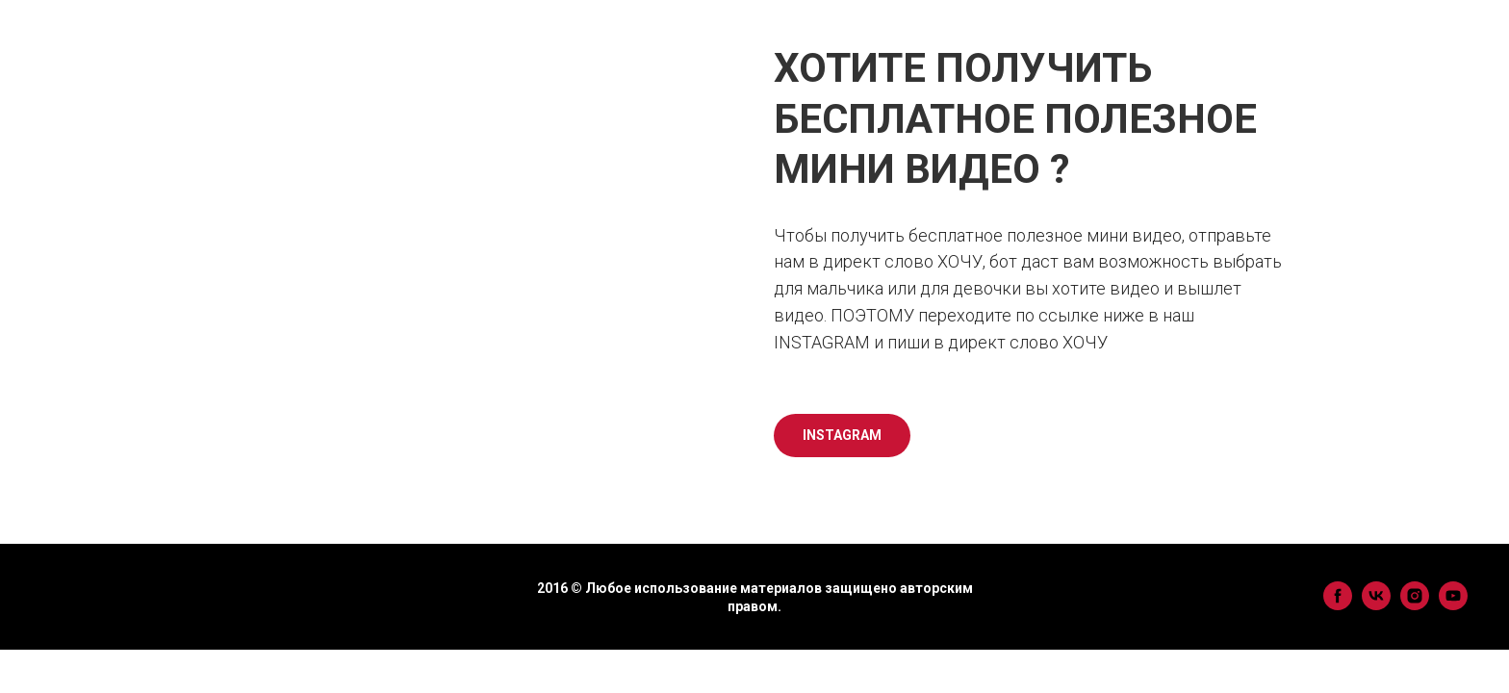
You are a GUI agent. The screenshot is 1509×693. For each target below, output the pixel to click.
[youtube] (1453, 605)
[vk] (1376, 605)
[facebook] (1337, 605)
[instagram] (1414, 605)
